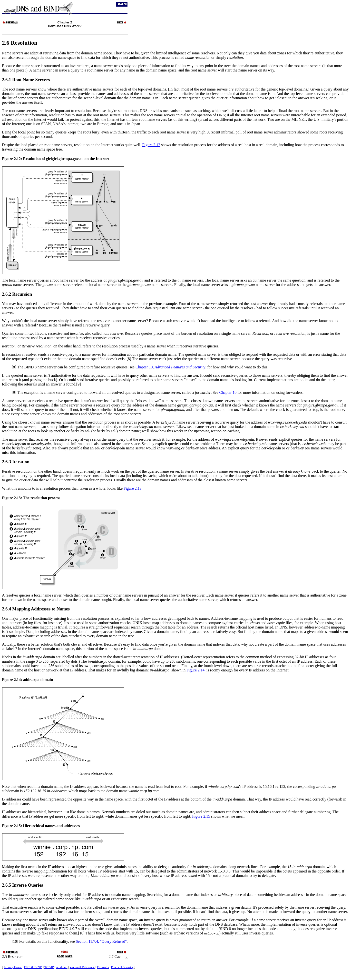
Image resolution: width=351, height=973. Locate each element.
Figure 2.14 (195, 670)
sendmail (62, 967)
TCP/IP (49, 967)
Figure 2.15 (201, 816)
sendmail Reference (82, 967)
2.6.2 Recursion (17, 294)
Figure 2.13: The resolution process (31, 498)
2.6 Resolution (19, 43)
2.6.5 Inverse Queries (22, 885)
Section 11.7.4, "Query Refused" (101, 941)
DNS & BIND (33, 967)
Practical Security (122, 967)
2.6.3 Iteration (15, 461)
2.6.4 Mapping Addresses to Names (36, 608)
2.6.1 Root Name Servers (26, 79)
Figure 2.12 (151, 145)
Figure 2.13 (133, 488)
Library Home (13, 967)
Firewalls (103, 967)
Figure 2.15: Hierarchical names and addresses (41, 826)
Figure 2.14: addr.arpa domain (27, 680)
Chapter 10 (228, 392)
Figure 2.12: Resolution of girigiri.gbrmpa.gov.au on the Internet (55, 159)
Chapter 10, (170, 367)
